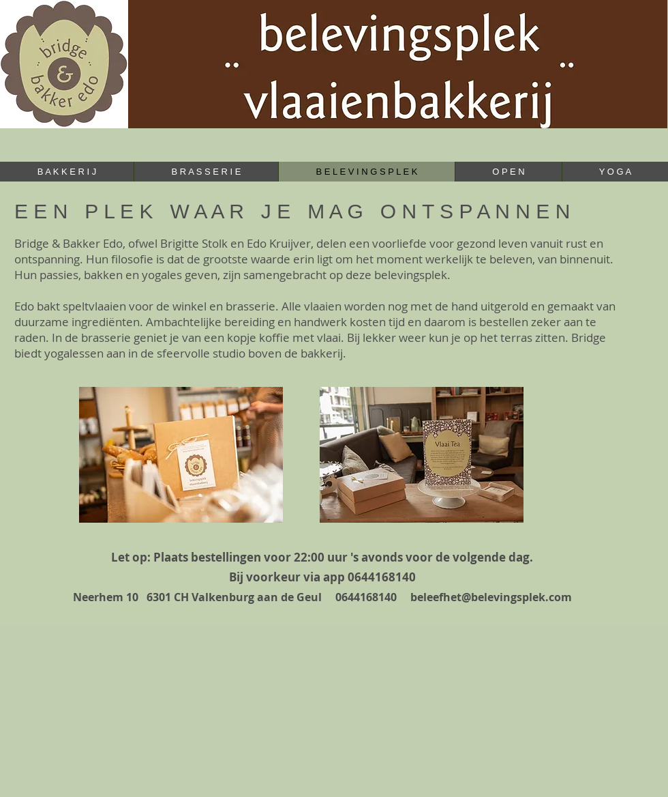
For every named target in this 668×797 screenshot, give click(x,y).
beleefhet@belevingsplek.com (491, 597)
